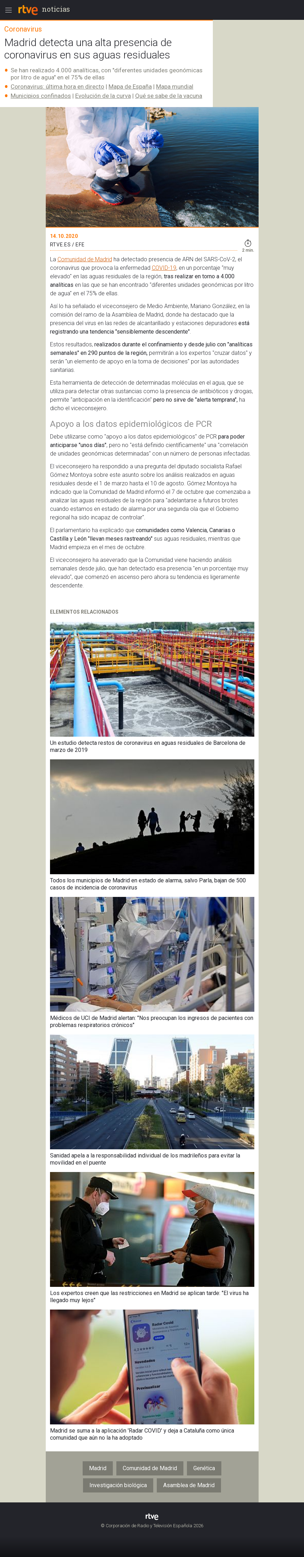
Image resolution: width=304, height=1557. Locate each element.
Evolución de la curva (103, 95)
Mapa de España (130, 86)
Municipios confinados (41, 95)
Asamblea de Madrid (189, 1485)
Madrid (97, 1468)
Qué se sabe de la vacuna (168, 95)
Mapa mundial (174, 86)
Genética (204, 1468)
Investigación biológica (118, 1485)
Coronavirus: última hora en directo (57, 86)
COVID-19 (164, 267)
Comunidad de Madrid (84, 259)
